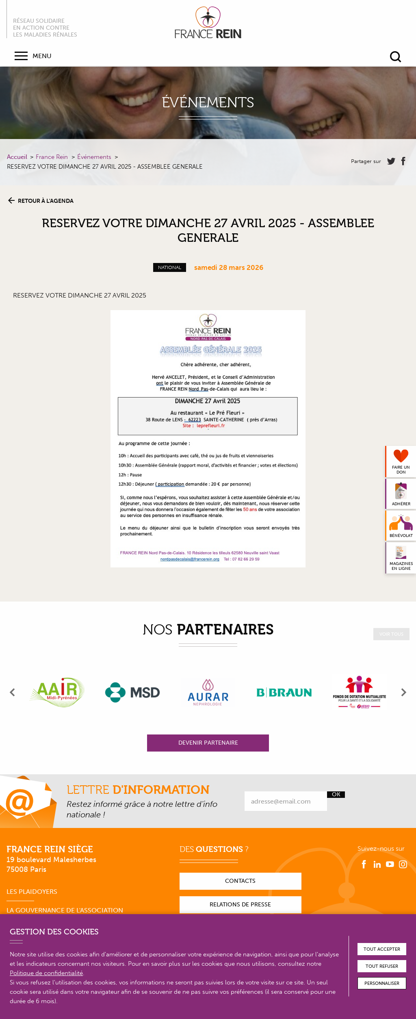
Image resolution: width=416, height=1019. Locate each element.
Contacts (240, 881)
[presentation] (12, 692)
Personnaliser (381, 983)
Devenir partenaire (208, 742)
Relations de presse (240, 904)
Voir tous (391, 634)
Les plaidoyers (31, 891)
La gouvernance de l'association (64, 910)
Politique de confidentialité (46, 973)
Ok (336, 794)
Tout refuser (382, 966)
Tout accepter (382, 949)
